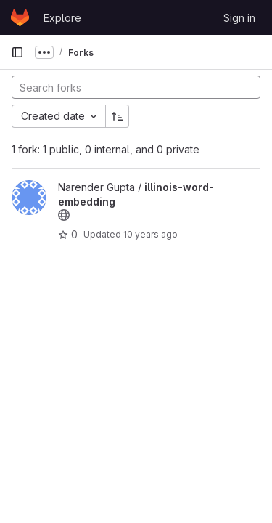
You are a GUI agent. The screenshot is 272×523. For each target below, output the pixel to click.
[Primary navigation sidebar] (17, 52)
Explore (62, 18)
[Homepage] (20, 17)
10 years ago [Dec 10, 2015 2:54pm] (150, 234)
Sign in (239, 18)
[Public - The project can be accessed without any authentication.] (64, 215)
